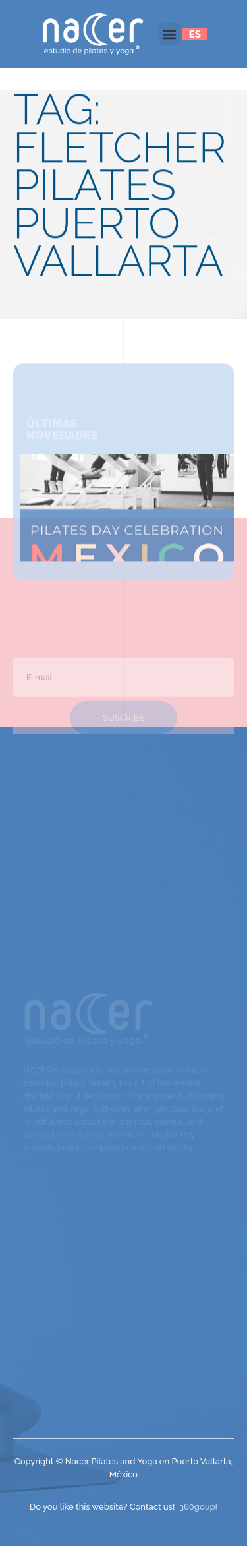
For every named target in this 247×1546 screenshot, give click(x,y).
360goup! (198, 1507)
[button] (169, 34)
